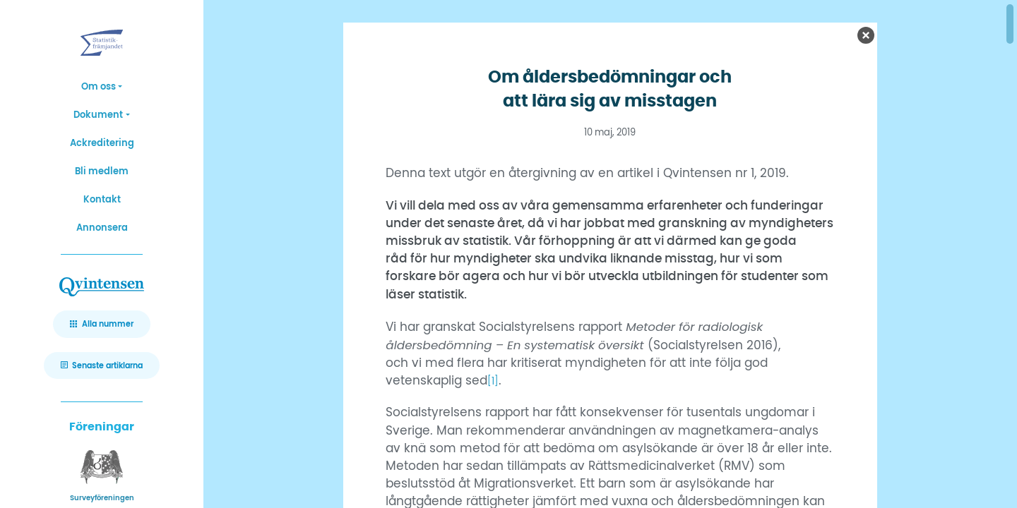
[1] (494, 381)
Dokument (98, 115)
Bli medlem (102, 171)
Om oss (98, 87)
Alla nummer (107, 324)
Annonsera (102, 228)
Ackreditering (102, 143)
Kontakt (102, 200)
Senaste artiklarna (107, 366)
